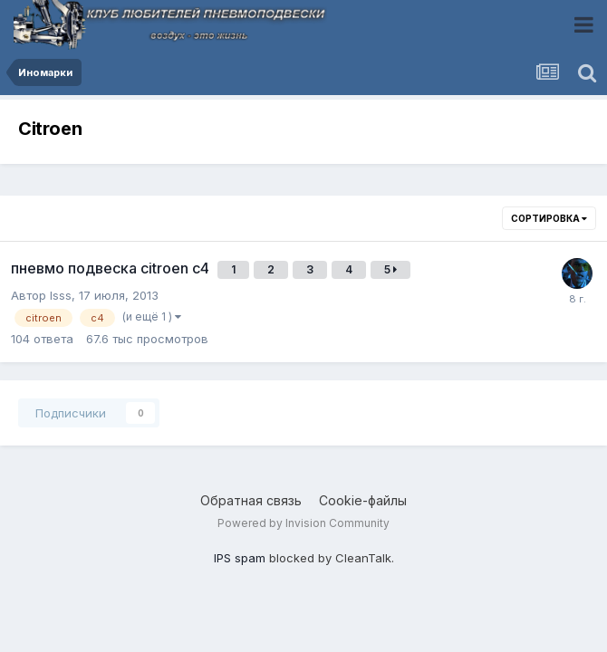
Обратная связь (251, 500)
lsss (61, 295)
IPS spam (239, 558)
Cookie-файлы (363, 500)
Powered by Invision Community (303, 523)
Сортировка (549, 218)
